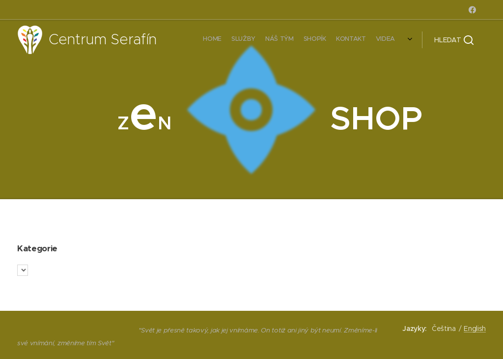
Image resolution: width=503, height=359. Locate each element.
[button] (454, 40)
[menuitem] (344, 40)
